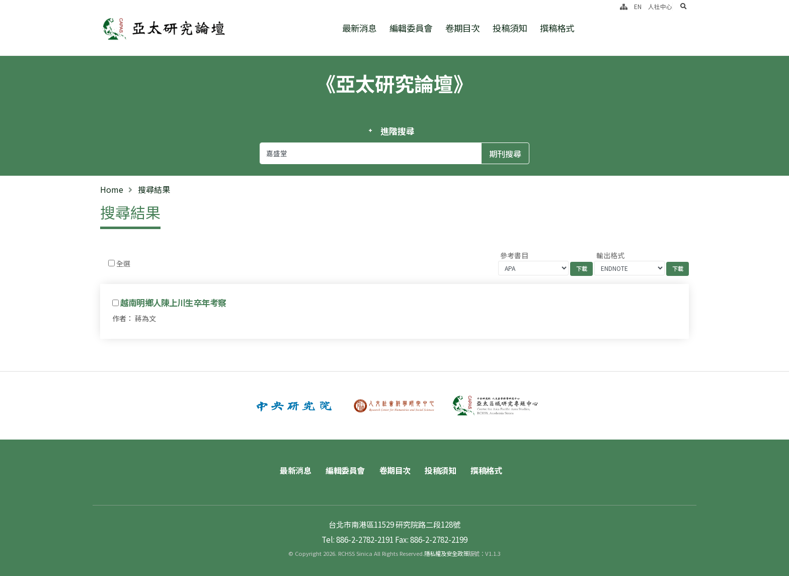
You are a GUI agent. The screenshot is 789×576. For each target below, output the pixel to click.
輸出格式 (610, 255)
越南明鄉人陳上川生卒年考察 (173, 303)
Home (111, 189)
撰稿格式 (557, 28)
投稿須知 (510, 28)
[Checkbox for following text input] (111, 263)
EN (638, 6)
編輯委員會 (410, 28)
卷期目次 (462, 28)
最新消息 (359, 28)
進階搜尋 (397, 131)
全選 (123, 263)
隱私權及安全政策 (446, 553)
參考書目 (514, 255)
